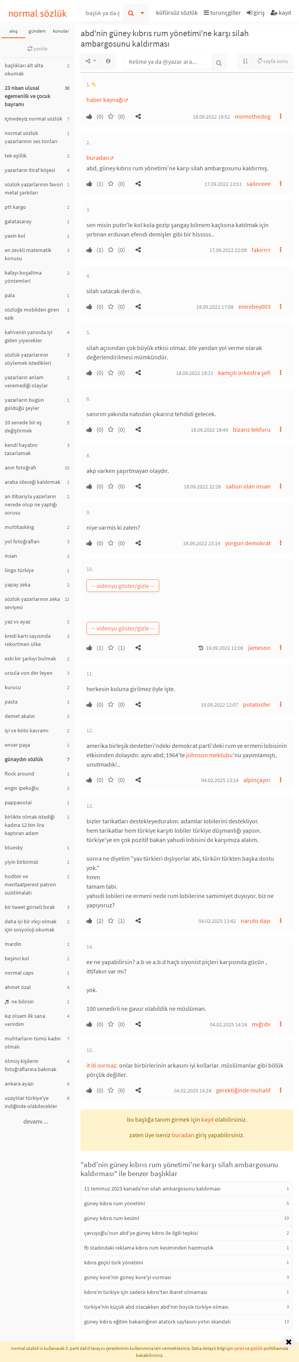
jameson (259, 647)
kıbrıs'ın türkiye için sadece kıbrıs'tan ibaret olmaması (145, 1291)
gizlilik (256, 1348)
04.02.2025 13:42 (217, 920)
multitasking (19, 526)
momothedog (253, 116)
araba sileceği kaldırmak (32, 481)
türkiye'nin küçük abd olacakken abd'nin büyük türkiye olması (156, 1306)
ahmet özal (18, 987)
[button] (178, 14)
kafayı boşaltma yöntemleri (23, 276)
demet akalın (20, 716)
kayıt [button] (207, 1119)
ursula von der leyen (29, 672)
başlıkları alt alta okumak (24, 69)
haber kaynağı (104, 99)
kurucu (13, 687)
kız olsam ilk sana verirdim (25, 1020)
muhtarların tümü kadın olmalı (33, 1042)
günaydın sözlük (24, 759)
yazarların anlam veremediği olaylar (26, 381)
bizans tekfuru (252, 429)
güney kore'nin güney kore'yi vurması (127, 1277)
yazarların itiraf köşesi (30, 169)
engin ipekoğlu (22, 787)
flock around (19, 773)
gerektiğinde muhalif (243, 1090)
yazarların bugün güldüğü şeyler (24, 403)
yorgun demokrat (248, 543)
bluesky (14, 847)
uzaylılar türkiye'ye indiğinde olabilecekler (31, 1102)
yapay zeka (17, 584)
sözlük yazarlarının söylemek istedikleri (28, 358)
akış (13, 31)
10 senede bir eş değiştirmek (23, 426)
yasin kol (15, 235)
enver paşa (17, 744)
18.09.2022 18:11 (194, 372)
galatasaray (18, 221)
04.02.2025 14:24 (192, 1090)
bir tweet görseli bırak (30, 906)
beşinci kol (17, 958)
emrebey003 (254, 306)
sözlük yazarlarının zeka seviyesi (32, 603)
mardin (13, 943)
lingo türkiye (19, 570)
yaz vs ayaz (17, 621)
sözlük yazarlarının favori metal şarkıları (34, 188)
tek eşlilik (15, 155)
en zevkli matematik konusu (28, 254)
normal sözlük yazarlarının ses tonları (31, 137)
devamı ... (35, 1121)
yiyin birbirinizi (21, 861)
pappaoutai (18, 802)
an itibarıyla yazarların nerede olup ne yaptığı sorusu (31, 504)
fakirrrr (261, 250)
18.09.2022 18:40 (209, 429)
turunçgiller (222, 12)
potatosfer (257, 704)
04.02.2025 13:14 (220, 780)
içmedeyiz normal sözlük (33, 118)
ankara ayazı (19, 1083)
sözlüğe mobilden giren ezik (32, 313)
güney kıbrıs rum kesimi (111, 1218)
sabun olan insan (248, 486)
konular (61, 31)
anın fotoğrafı (20, 467)
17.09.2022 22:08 (228, 250)
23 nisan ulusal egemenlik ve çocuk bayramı (27, 96)
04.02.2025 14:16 (228, 1024)
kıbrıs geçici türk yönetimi (113, 1262)
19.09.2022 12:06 (224, 647)
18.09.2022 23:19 (201, 543)
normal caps (19, 972)
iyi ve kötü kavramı (26, 730)
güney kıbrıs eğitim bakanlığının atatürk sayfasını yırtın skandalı (157, 1321)
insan (11, 555)
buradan (97, 157)
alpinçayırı (257, 780)
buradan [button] (183, 1135)
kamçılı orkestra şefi (244, 372)
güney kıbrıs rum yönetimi (114, 1203)
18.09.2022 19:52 (211, 116)
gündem (37, 31)
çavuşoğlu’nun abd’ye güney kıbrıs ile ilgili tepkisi (141, 1232)
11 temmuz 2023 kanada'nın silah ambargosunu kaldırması (152, 1188)
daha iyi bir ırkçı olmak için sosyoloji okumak (30, 925)
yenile (37, 48)
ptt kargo (15, 206)
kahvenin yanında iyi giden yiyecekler (28, 336)
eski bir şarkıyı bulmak (30, 658)
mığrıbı (261, 1024)
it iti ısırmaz (101, 1065)
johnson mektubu (209, 755)
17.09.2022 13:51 (223, 183)
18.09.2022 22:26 (202, 486)
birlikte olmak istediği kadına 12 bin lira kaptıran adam (30, 825)
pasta (11, 701)
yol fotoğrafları (22, 541)
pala (10, 295)
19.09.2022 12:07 (219, 704)
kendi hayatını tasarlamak (21, 449)
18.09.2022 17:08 (215, 306)
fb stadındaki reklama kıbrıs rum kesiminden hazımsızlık (148, 1247)
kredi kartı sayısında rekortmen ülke (28, 640)
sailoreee (258, 183)
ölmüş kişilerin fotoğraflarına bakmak (30, 1065)
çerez (239, 1348)
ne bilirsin (19, 1001)
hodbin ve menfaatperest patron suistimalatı (30, 884)
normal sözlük (37, 13)
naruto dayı (256, 920)
